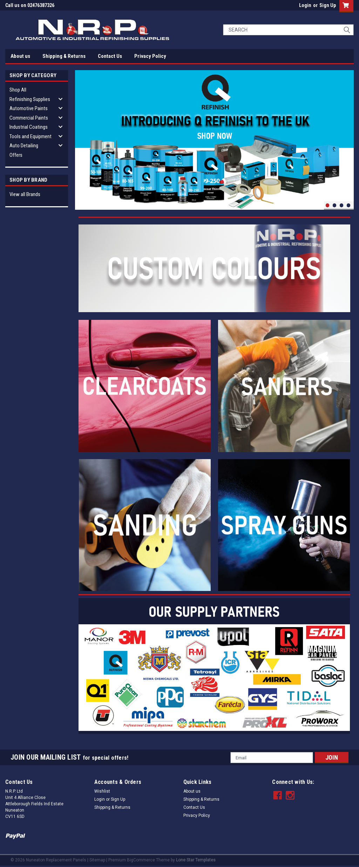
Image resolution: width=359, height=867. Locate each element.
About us (20, 56)
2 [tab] (335, 205)
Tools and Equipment (30, 136)
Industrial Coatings (28, 127)
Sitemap (97, 860)
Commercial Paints (28, 118)
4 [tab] (349, 205)
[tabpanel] (214, 140)
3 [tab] (342, 205)
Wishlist (102, 791)
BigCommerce (141, 860)
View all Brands (24, 194)
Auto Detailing (23, 145)
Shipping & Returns (64, 56)
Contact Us (110, 56)
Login (305, 5)
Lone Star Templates (196, 860)
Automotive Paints (28, 108)
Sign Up (327, 5)
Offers (15, 155)
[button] (214, 268)
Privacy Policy (150, 56)
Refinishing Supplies (29, 99)
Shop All (17, 90)
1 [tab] (328, 205)
